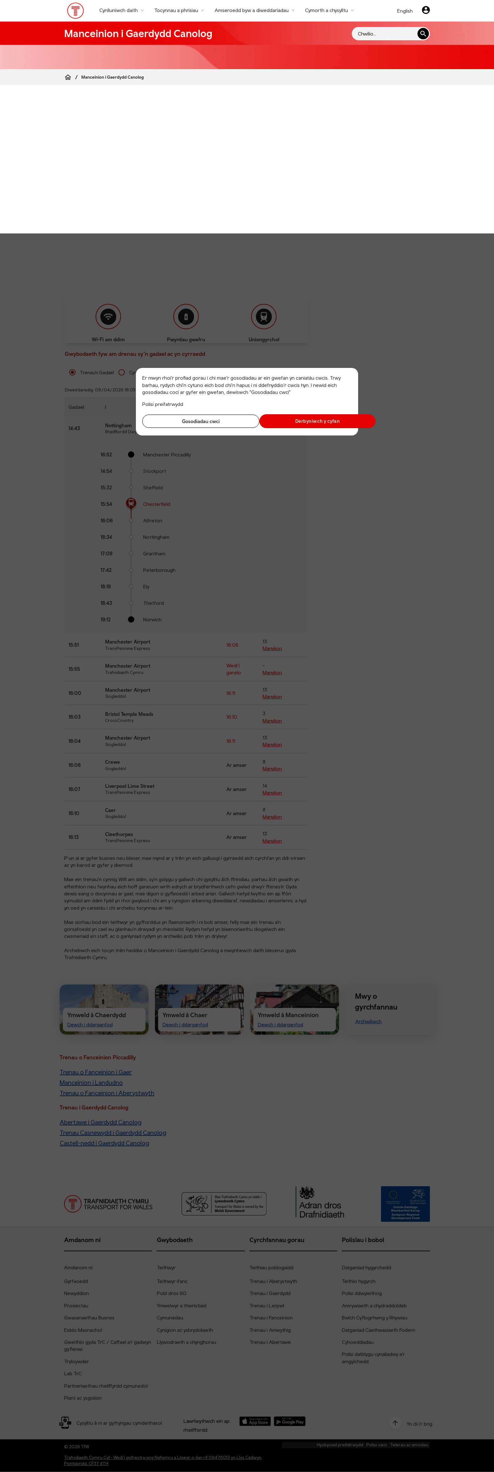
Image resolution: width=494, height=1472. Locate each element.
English (405, 11)
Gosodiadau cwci (193, 421)
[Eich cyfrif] (426, 11)
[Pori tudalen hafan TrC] (75, 12)
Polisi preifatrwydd (162, 404)
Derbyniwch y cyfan (301, 421)
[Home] (68, 77)
